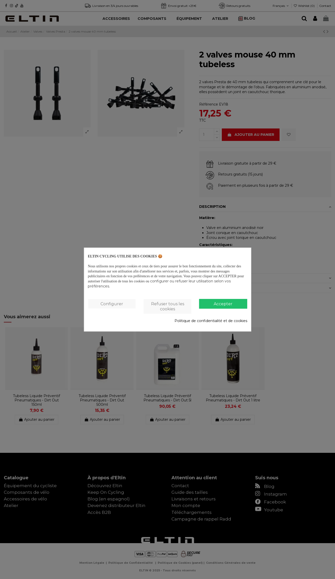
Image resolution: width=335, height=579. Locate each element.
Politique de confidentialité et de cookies (210, 321)
